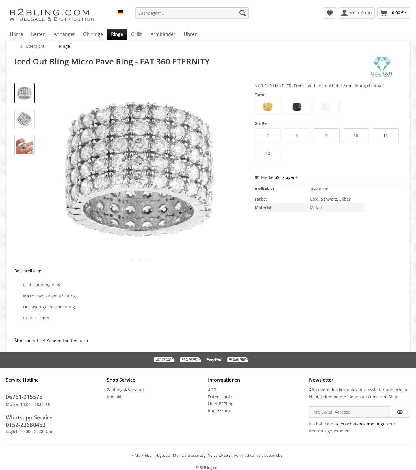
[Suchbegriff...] (192, 13)
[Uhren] (191, 34)
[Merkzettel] (330, 13)
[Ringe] (117, 34)
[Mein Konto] (357, 13)
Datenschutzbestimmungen (361, 424)
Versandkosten (219, 455)
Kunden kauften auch (67, 340)
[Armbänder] (163, 34)
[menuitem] (192, 13)
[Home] (16, 34)
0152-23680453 (26, 425)
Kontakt (114, 396)
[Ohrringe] (93, 34)
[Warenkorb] (393, 13)
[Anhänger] (64, 34)
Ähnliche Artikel (29, 340)
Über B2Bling (220, 403)
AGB (212, 390)
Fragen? (286, 177)
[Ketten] (38, 34)
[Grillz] (136, 34)
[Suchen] (243, 13)
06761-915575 (24, 397)
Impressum (219, 410)
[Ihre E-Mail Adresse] (349, 412)
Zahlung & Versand (125, 390)
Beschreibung (27, 270)
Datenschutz (220, 396)
